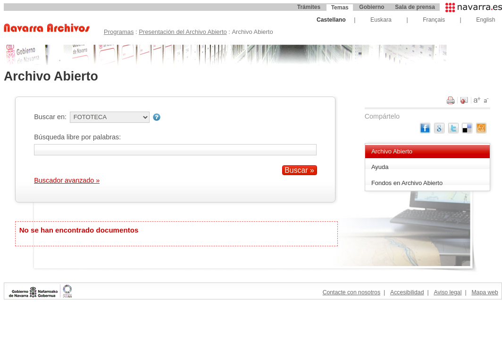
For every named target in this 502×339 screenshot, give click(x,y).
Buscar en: (50, 117)
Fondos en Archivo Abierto (407, 182)
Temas (340, 7)
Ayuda (380, 166)
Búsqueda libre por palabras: (77, 137)
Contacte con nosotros (351, 292)
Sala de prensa (415, 7)
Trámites (308, 7)
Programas (119, 31)
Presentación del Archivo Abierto (183, 31)
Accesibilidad (407, 292)
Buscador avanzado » (67, 180)
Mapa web (484, 292)
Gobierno (371, 7)
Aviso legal (447, 292)
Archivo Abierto (391, 151)
